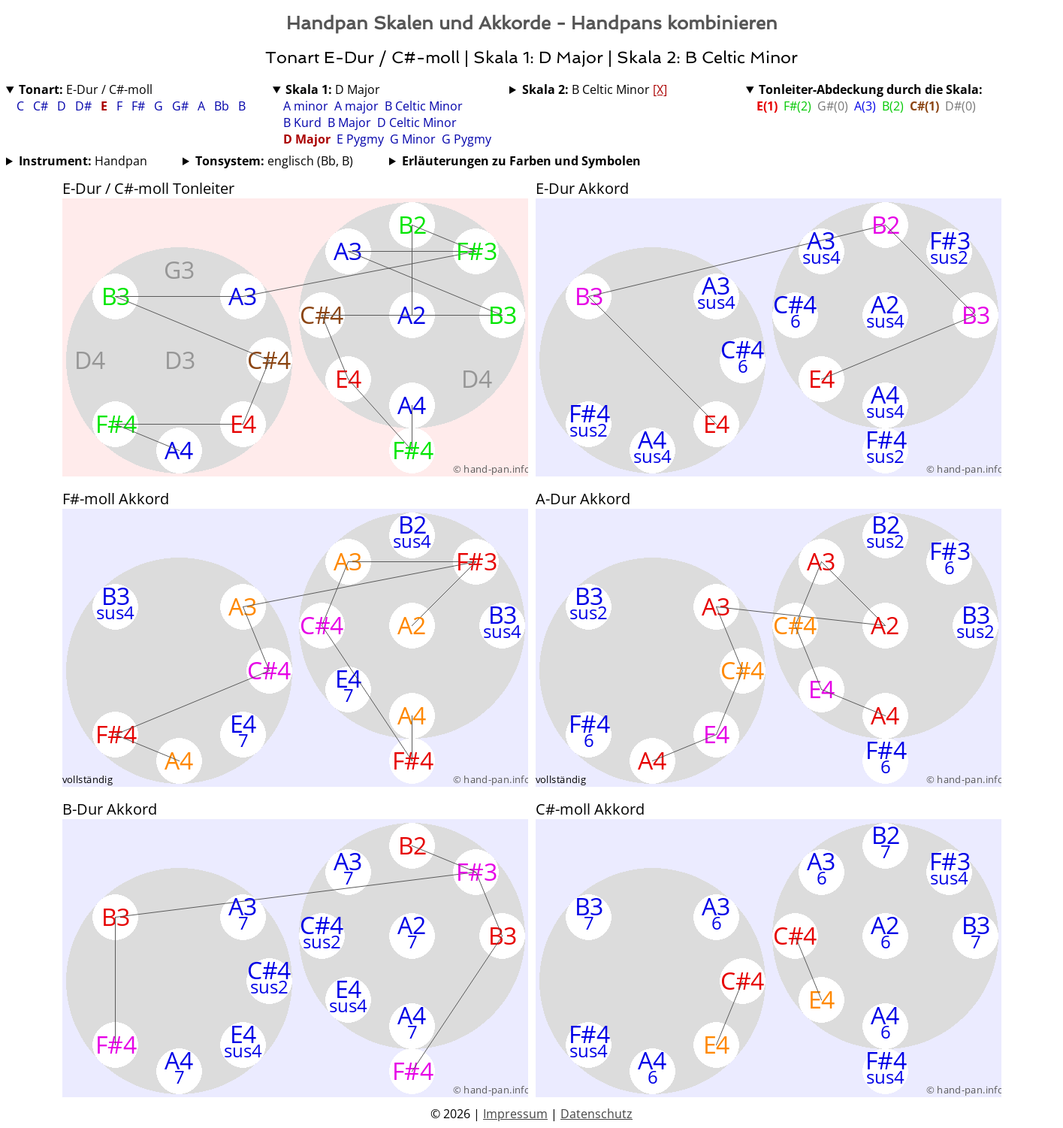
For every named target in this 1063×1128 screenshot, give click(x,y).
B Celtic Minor (424, 106)
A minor (305, 106)
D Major (332, 89)
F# (139, 106)
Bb (223, 106)
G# (182, 106)
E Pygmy (360, 139)
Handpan (83, 161)
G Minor (413, 139)
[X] (660, 89)
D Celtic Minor (417, 122)
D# (85, 106)
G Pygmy (466, 139)
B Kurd (302, 122)
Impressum (515, 1113)
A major (356, 106)
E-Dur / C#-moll (86, 89)
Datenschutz (596, 1113)
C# (42, 106)
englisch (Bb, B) (274, 161)
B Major (349, 122)
